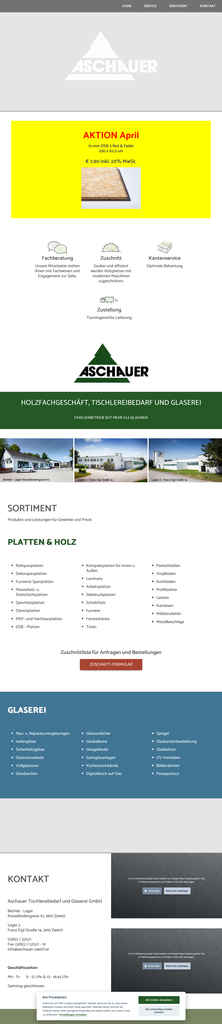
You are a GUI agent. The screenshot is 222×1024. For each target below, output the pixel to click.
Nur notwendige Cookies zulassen (159, 1011)
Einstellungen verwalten (73, 1014)
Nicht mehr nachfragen (177, 891)
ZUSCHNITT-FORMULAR (111, 664)
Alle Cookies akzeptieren (158, 1000)
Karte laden (154, 891)
